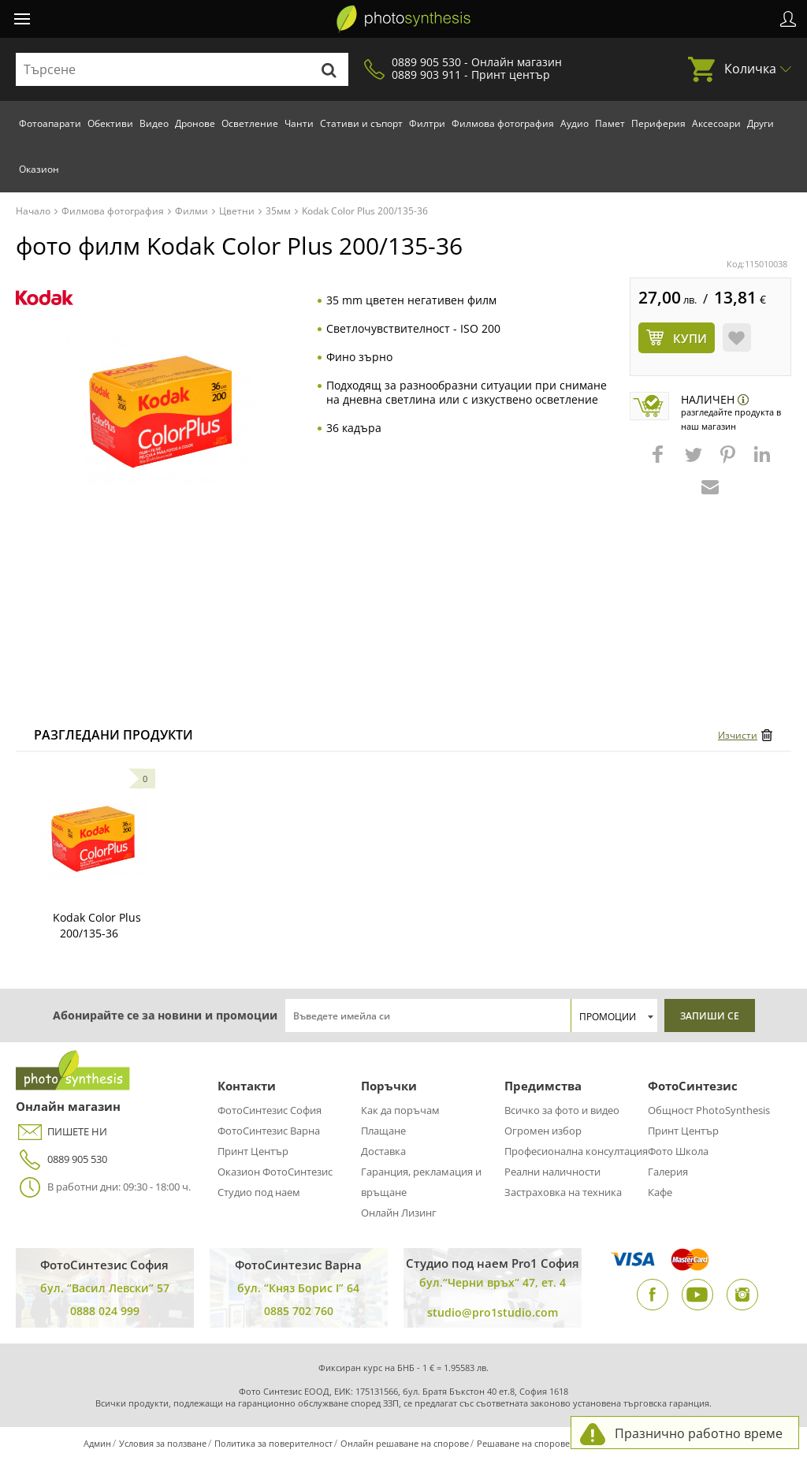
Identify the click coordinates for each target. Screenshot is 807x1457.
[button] (659, 462)
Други (760, 123)
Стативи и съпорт (361, 123)
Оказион (39, 169)
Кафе (660, 1192)
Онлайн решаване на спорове (404, 1443)
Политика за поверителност (273, 1443)
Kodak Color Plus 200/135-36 (97, 925)
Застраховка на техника (563, 1192)
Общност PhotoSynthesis (709, 1110)
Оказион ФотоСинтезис (275, 1171)
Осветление (249, 123)
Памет (610, 123)
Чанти (299, 123)
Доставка (383, 1151)
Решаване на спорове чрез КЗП (544, 1443)
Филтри (427, 123)
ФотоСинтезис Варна (269, 1130)
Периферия (658, 123)
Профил (788, 19)
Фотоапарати (50, 123)
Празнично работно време (699, 1433)
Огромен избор (543, 1130)
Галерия (668, 1171)
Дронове (195, 123)
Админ (97, 1443)
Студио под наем (259, 1192)
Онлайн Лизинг (399, 1212)
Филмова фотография (503, 123)
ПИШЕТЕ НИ (61, 1132)
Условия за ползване (162, 1443)
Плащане (383, 1130)
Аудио (574, 123)
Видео (154, 123)
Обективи (110, 123)
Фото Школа (678, 1151)
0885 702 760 (298, 1310)
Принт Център (253, 1151)
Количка (750, 68)
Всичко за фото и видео (561, 1110)
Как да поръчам (400, 1110)
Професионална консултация (576, 1151)
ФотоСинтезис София (270, 1110)
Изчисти (737, 735)
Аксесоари (716, 123)
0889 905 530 (61, 1159)
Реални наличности (552, 1171)
